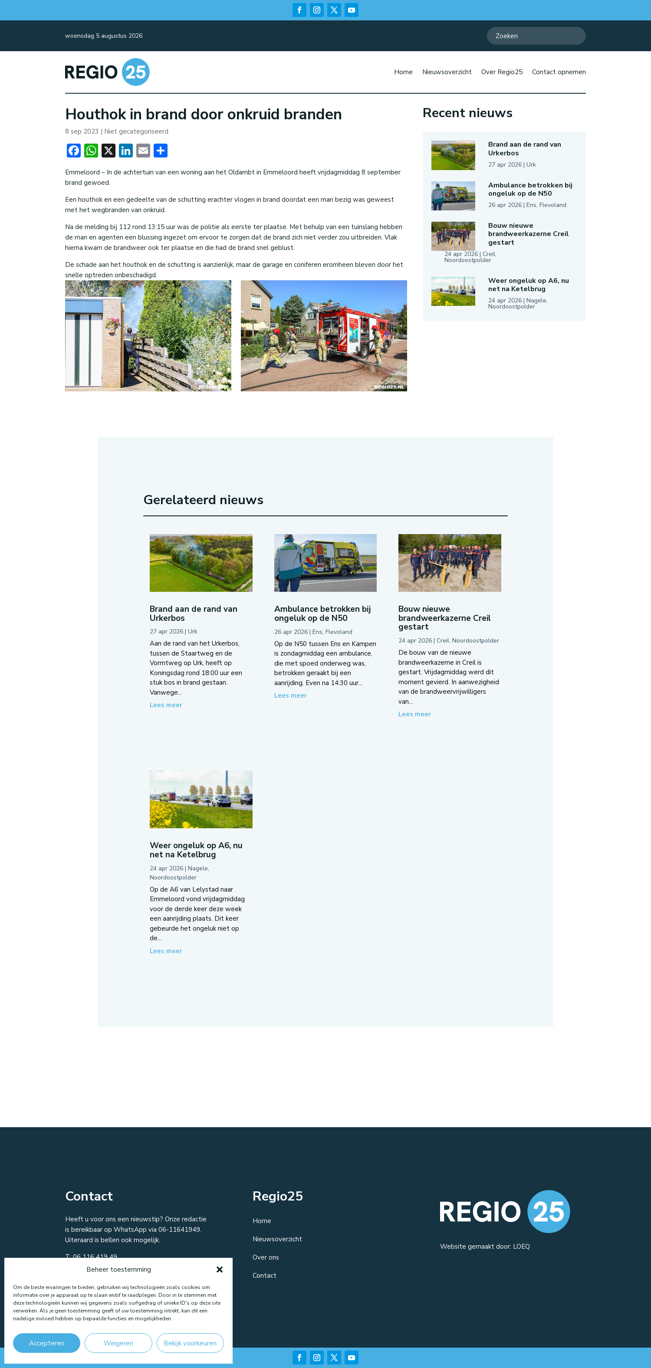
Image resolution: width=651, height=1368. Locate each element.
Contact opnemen (559, 72)
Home (403, 72)
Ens (531, 205)
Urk (531, 165)
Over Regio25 (502, 72)
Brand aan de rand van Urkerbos (524, 148)
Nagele (536, 300)
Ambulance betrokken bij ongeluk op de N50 (530, 189)
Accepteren (46, 1343)
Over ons (266, 1257)
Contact (264, 1275)
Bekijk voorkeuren (190, 1343)
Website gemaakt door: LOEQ (485, 1246)
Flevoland (552, 205)
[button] (219, 1269)
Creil (489, 254)
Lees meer (166, 705)
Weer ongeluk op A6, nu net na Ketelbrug (528, 285)
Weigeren (118, 1343)
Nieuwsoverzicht (447, 72)
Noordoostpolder (467, 260)
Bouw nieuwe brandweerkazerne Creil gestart (528, 234)
